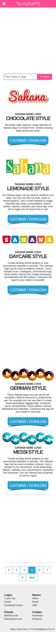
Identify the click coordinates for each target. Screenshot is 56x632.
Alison (35, 598)
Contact (37, 612)
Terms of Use (22, 629)
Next (31, 577)
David (35, 602)
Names (36, 594)
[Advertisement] (28, 41)
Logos (8, 594)
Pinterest (37, 619)
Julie (34, 605)
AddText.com (11, 615)
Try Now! (44, 76)
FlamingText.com (13, 619)
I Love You (9, 598)
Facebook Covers (13, 605)
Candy (7, 602)
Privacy (13, 629)
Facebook (37, 615)
